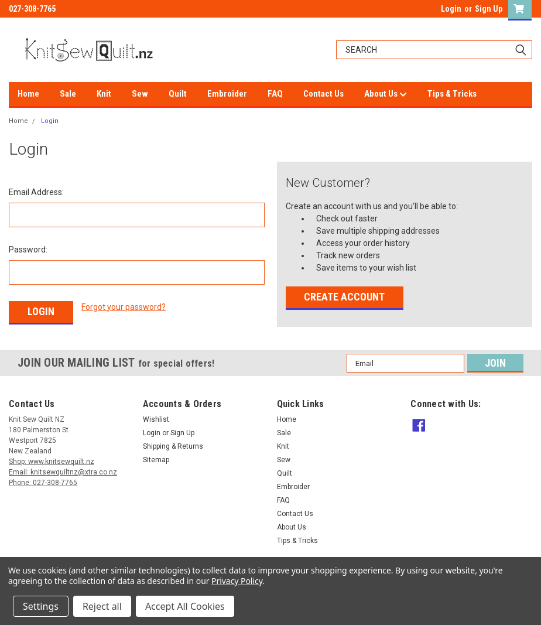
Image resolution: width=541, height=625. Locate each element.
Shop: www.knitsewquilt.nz (51, 460)
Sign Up (488, 8)
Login (451, 8)
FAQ (275, 93)
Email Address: (36, 192)
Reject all (102, 606)
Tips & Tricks (452, 93)
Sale (68, 93)
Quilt (178, 93)
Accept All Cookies (185, 606)
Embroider (227, 93)
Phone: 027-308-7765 (43, 481)
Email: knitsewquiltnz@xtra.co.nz (63, 470)
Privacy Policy (236, 580)
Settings (41, 606)
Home (28, 93)
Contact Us (323, 93)
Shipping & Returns (173, 444)
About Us (385, 94)
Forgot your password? (123, 307)
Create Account (344, 297)
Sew (140, 93)
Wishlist (156, 418)
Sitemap (156, 458)
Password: (28, 249)
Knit (104, 93)
